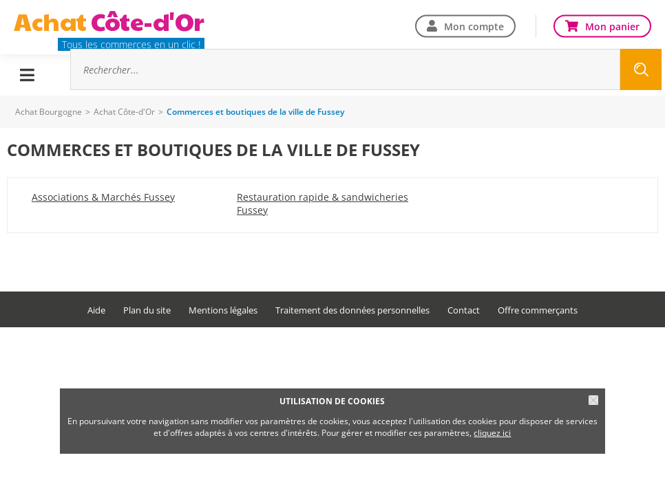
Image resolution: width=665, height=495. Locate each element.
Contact (463, 310)
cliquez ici (492, 433)
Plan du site (147, 310)
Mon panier (612, 25)
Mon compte (474, 25)
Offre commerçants (538, 310)
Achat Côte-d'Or (124, 112)
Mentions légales (223, 310)
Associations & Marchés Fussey (103, 197)
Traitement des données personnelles (352, 310)
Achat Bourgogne (48, 112)
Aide (96, 310)
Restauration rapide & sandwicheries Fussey (322, 203)
